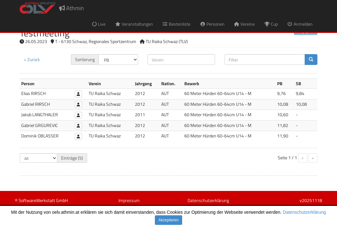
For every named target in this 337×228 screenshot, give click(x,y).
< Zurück (32, 59)
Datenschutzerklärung (304, 212)
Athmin (71, 8)
